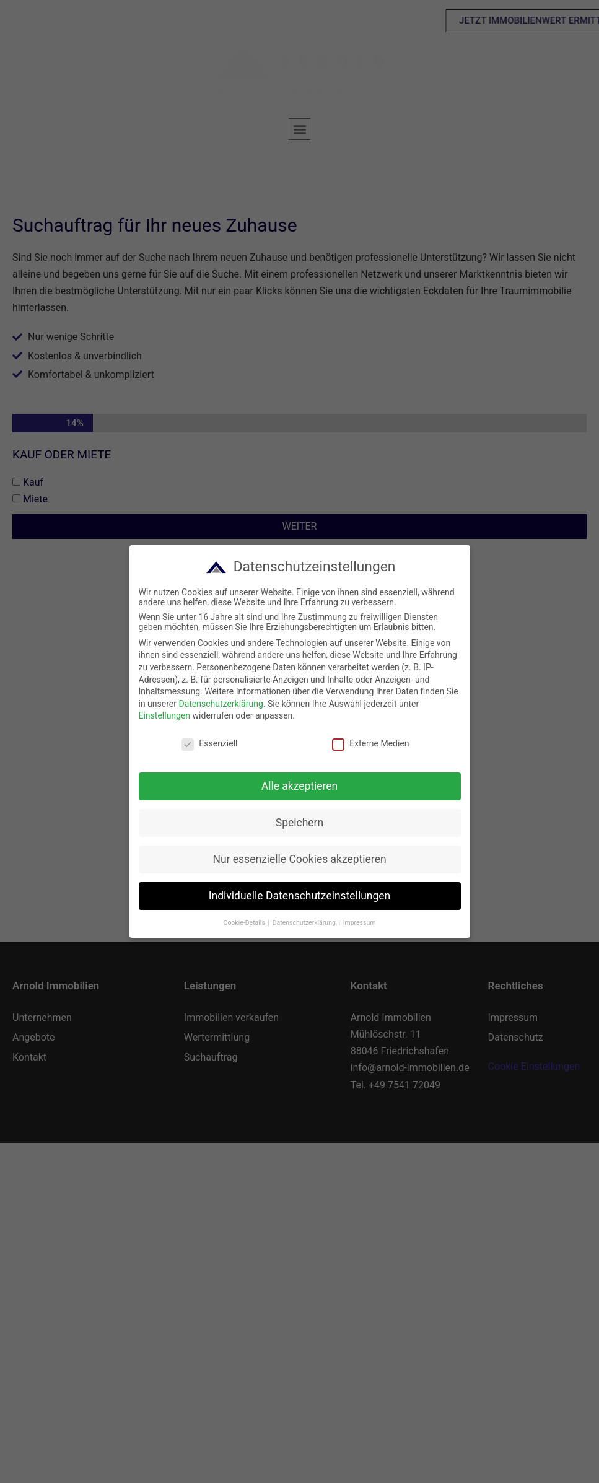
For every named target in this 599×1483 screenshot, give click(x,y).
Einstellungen (164, 715)
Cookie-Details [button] (244, 923)
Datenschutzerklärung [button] (303, 923)
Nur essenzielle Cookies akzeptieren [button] (298, 859)
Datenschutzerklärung (220, 704)
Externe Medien (369, 743)
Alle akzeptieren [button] (298, 786)
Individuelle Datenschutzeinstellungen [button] (298, 896)
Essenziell (209, 743)
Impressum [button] (358, 923)
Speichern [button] (298, 822)
